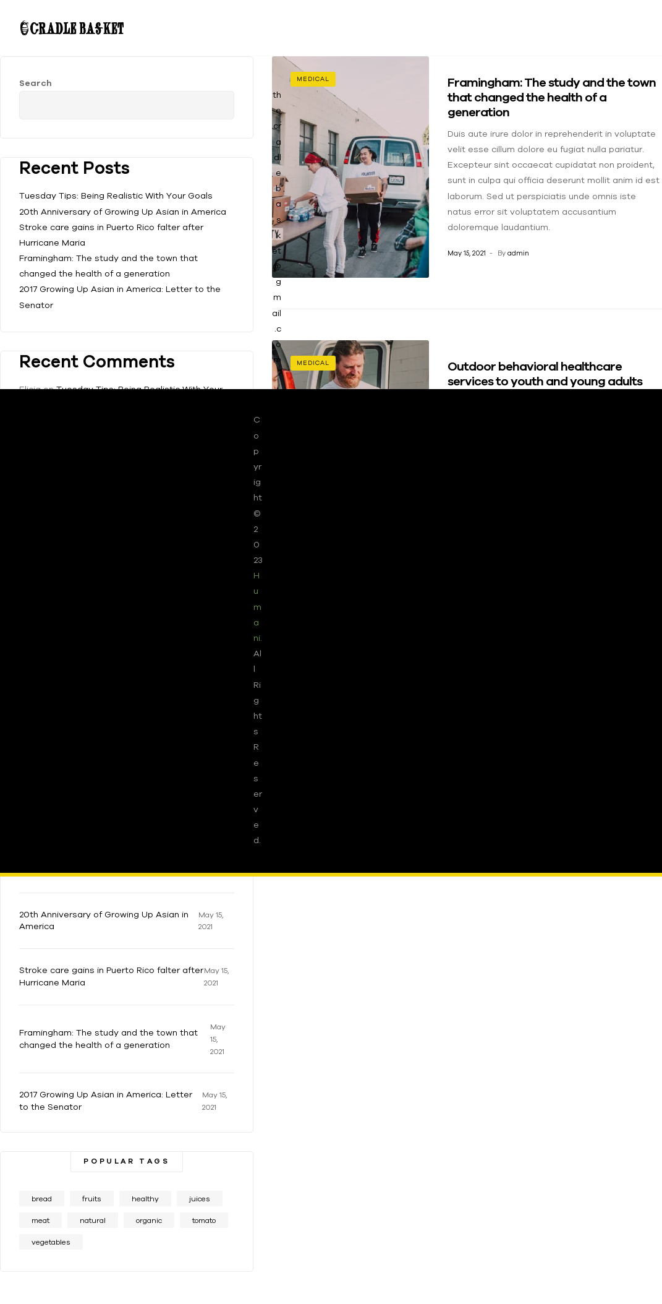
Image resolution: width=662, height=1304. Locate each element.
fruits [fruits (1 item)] (91, 1199)
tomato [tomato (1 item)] (204, 1220)
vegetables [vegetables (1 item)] (51, 1242)
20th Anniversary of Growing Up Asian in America (104, 920)
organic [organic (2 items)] (149, 1220)
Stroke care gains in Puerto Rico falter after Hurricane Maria (111, 976)
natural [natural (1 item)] (93, 1220)
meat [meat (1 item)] (40, 1220)
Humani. (257, 606)
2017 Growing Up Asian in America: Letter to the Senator (105, 1100)
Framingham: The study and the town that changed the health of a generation (108, 1038)
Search (215, 97)
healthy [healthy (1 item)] (145, 1199)
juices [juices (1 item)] (199, 1199)
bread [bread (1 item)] (42, 1199)
